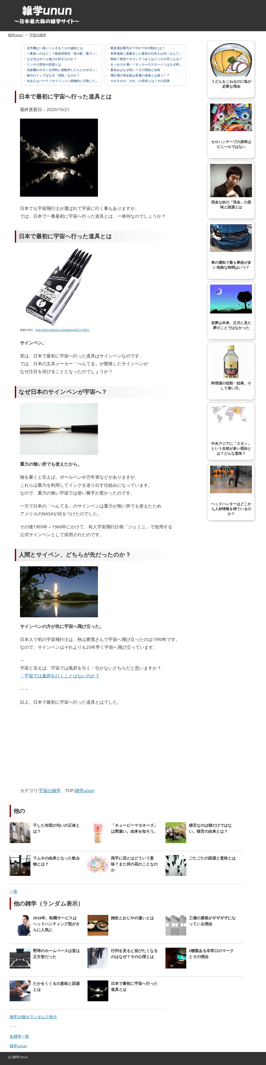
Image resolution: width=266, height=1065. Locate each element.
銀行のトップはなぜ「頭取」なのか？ (53, 75)
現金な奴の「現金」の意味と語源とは (231, 186)
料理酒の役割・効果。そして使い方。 (231, 367)
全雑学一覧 (19, 1036)
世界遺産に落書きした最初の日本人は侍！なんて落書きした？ (154, 53)
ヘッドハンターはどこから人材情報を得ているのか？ (231, 491)
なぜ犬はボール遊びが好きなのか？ (51, 59)
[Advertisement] (63, 747)
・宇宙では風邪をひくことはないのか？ (59, 676)
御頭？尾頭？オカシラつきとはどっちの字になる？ (146, 59)
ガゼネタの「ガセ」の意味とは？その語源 (140, 81)
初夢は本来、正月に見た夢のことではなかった (231, 307)
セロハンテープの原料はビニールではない (231, 126)
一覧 (13, 891)
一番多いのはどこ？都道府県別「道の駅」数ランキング (65, 53)
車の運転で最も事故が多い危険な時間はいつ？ (231, 247)
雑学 (15, 1057)
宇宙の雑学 (37, 35)
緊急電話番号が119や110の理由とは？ (137, 48)
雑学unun (15, 35)
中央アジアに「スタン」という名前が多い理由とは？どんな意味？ (231, 430)
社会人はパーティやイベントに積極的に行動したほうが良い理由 (71, 81)
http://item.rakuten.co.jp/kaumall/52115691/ (63, 330)
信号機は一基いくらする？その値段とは (54, 48)
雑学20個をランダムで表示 (33, 1016)
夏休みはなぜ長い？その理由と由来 (135, 70)
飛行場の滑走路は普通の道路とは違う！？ (140, 75)
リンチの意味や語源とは (43, 64)
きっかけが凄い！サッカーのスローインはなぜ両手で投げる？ (154, 64)
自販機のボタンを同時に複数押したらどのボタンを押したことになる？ (76, 70)
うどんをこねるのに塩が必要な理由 (231, 65)
